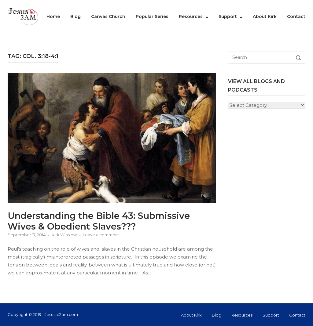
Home (53, 16)
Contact (296, 16)
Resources (191, 16)
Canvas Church (108, 16)
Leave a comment (101, 234)
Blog (75, 16)
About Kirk (265, 16)
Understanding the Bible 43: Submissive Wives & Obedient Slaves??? (99, 221)
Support (228, 16)
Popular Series (152, 16)
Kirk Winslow (64, 234)
